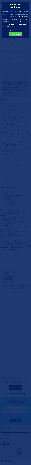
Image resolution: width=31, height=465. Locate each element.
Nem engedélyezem (15, 30)
